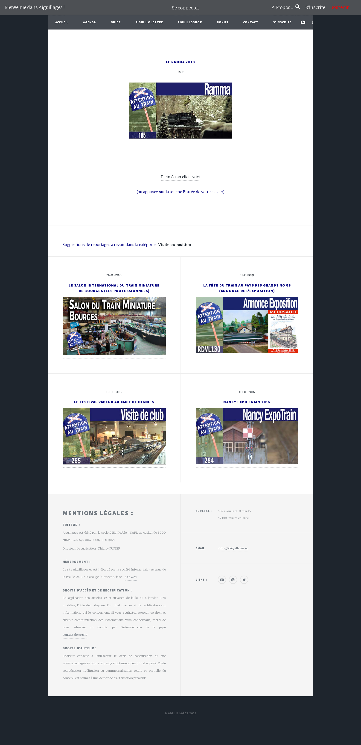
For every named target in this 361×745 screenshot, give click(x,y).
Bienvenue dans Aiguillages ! (35, 7)
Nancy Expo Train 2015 (247, 401)
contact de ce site (75, 634)
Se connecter (185, 8)
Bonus (222, 22)
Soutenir (340, 7)
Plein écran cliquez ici (180, 176)
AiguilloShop (190, 22)
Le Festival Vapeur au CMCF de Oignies (114, 401)
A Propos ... (283, 7)
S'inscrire (317, 7)
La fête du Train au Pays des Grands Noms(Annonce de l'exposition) (247, 288)
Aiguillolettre (149, 22)
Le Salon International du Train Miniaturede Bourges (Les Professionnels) (114, 288)
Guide (116, 22)
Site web (131, 577)
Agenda (89, 22)
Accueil (61, 22)
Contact (250, 22)
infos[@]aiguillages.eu (233, 548)
